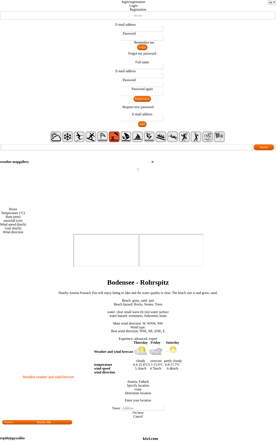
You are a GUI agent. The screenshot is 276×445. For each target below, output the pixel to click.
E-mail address (125, 24)
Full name (142, 62)
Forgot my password (142, 53)
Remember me (144, 42)
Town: (116, 408)
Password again (142, 89)
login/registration (133, 2)
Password (129, 33)
